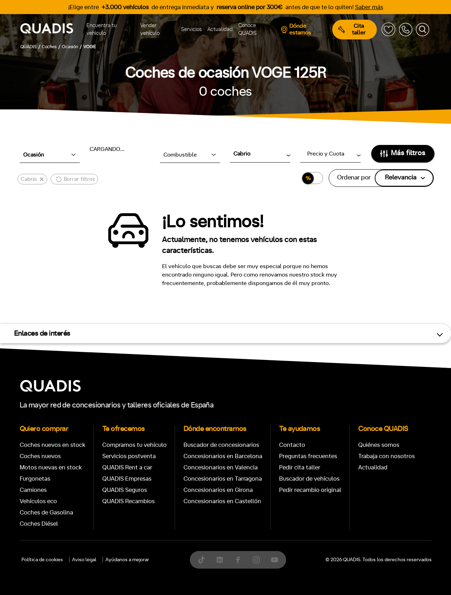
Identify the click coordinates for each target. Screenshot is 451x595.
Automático (74, 544)
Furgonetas (271, 325)
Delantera (249, 574)
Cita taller (352, 29)
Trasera (285, 574)
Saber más (369, 7)
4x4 (313, 574)
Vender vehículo (150, 29)
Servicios (191, 29)
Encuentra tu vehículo (101, 29)
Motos (220, 325)
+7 (190, 544)
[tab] (174, 325)
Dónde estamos (296, 29)
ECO (357, 544)
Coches (174, 325)
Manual (35, 544)
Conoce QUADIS (247, 29)
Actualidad (220, 29)
